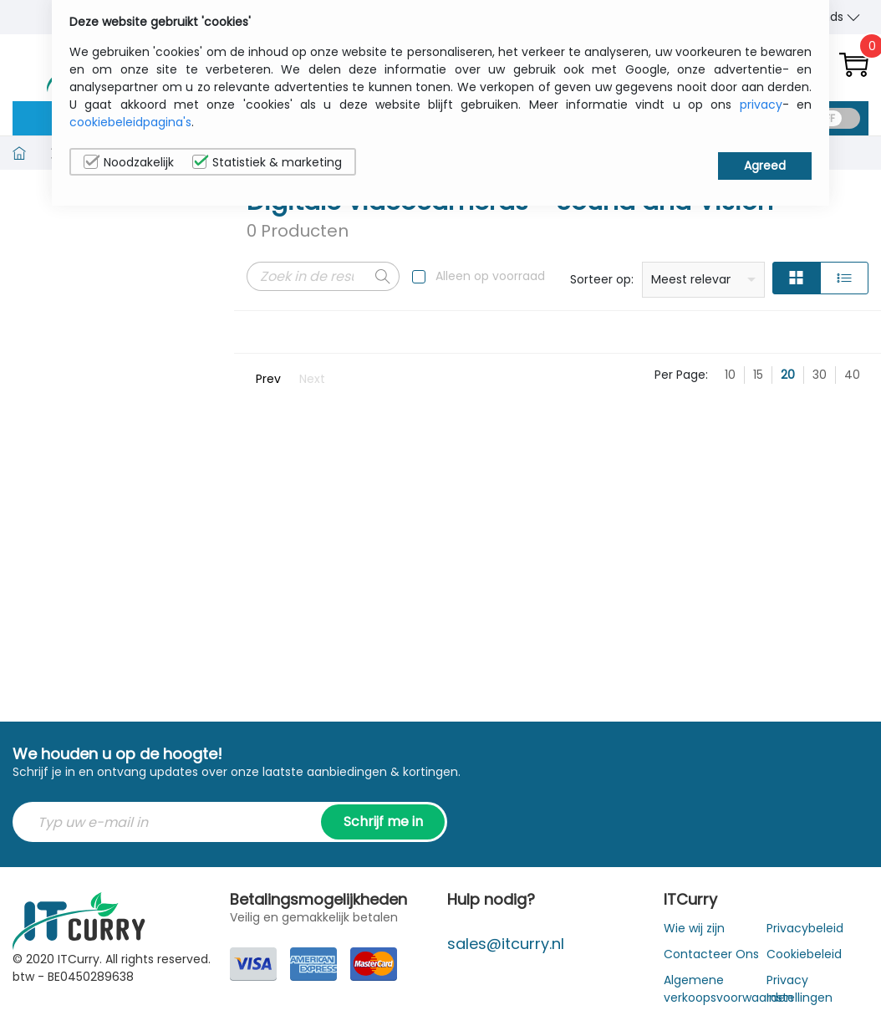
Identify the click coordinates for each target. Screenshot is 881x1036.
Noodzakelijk (129, 162)
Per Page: (681, 374)
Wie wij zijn (694, 928)
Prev (268, 378)
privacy (761, 104)
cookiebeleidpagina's (130, 122)
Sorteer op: (602, 279)
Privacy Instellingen (799, 989)
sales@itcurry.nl (505, 943)
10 (730, 374)
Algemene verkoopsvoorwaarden (728, 989)
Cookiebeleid (804, 954)
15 (758, 374)
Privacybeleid (804, 928)
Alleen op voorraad (490, 276)
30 (819, 374)
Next (312, 378)
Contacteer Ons (711, 954)
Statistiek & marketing (267, 162)
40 (852, 374)
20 (788, 374)
